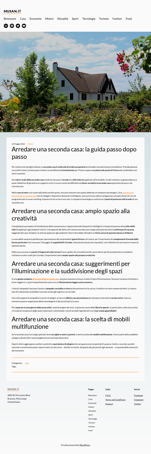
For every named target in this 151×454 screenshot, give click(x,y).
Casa (27, 363)
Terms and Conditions (115, 400)
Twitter (137, 404)
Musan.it (12, 11)
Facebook (138, 395)
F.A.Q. (108, 395)
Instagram (138, 400)
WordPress (85, 445)
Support (109, 404)
